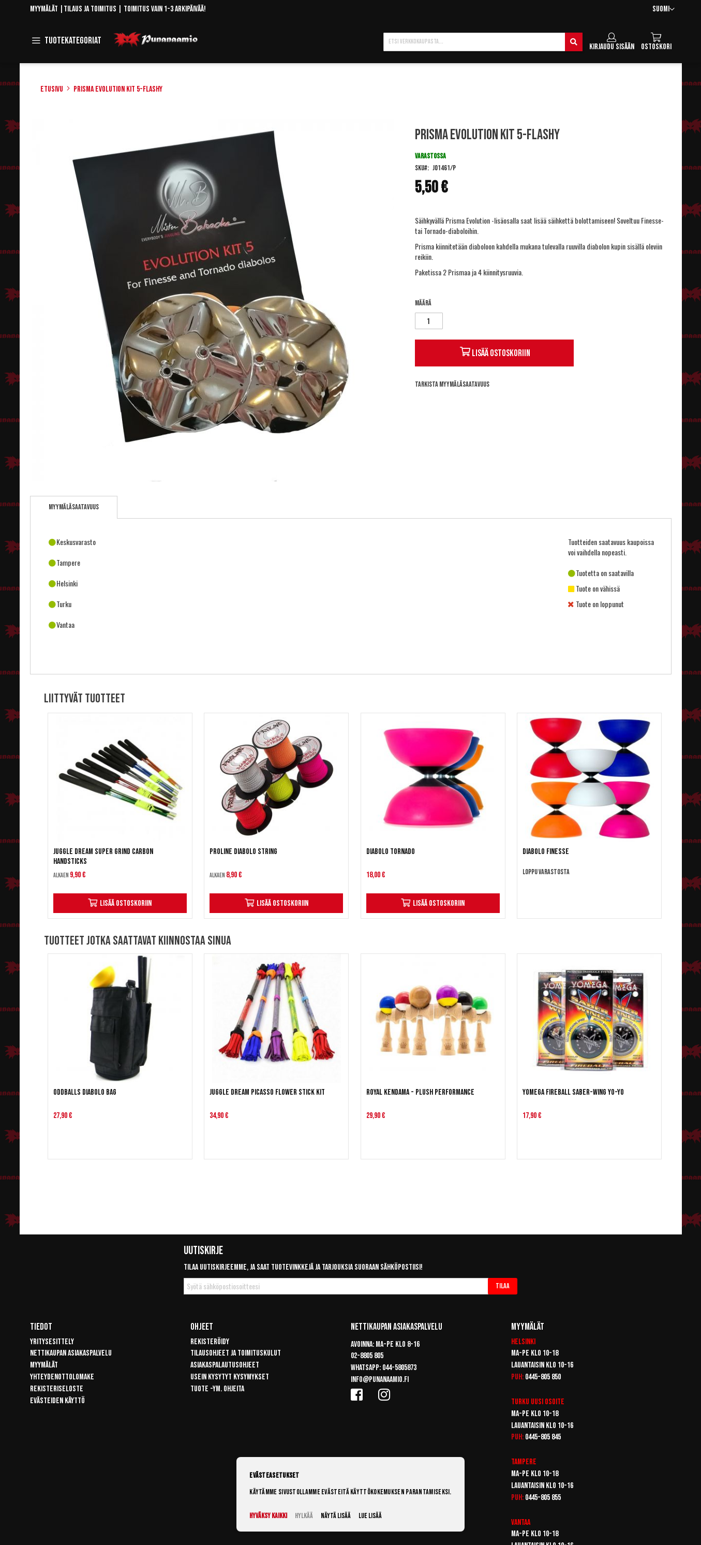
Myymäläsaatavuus (74, 507)
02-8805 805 (367, 1356)
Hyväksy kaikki (268, 1515)
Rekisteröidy (209, 1342)
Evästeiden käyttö (57, 1401)
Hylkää (304, 1515)
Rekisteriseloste (56, 1389)
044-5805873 (399, 1368)
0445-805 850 (543, 1377)
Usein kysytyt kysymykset (229, 1377)
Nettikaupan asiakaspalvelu (71, 1353)
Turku (520, 1402)
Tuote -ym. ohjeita (217, 1389)
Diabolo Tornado (390, 852)
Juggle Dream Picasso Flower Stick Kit (267, 1092)
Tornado (434, 230)
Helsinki (523, 1342)
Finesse (651, 220)
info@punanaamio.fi (380, 1380)
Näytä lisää (336, 1515)
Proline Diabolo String (243, 852)
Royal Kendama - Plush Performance (420, 1092)
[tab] (73, 507)
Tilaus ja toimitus (90, 9)
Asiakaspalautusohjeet (224, 1365)
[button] (663, 10)
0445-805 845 (543, 1437)
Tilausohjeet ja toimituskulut (235, 1353)
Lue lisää (370, 1515)
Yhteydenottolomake (62, 1377)
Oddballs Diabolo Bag (84, 1092)
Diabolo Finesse (546, 852)
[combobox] (482, 42)
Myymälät (44, 9)
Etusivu (51, 89)
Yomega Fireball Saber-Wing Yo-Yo (573, 1092)
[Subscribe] (502, 1286)
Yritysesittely (52, 1342)
